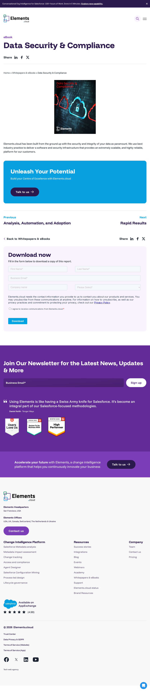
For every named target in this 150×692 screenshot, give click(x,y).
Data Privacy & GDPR (14, 639)
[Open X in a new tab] (16, 660)
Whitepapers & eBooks (23, 72)
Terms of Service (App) (14, 650)
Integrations (80, 551)
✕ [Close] (147, 3)
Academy (79, 572)
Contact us (135, 551)
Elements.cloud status (86, 587)
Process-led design (14, 577)
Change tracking (13, 557)
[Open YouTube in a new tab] (36, 660)
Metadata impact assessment (20, 551)
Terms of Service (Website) (16, 645)
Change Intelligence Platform (24, 542)
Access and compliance (17, 562)
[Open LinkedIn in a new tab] (26, 660)
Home (7, 72)
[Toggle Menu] (145, 19)
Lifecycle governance (15, 582)
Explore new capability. (92, 3)
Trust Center (10, 634)
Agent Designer (12, 567)
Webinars (79, 567)
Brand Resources (83, 592)
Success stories (82, 546)
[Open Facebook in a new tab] (6, 660)
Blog (76, 557)
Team (132, 546)
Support (78, 582)
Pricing (133, 557)
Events (77, 562)
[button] (143, 685)
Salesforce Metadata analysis (20, 546)
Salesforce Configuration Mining (21, 572)
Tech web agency (11, 669)
